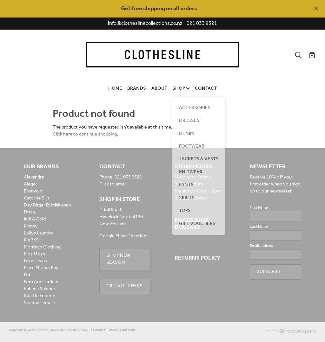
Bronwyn (33, 191)
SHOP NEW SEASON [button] (118, 259)
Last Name (259, 227)
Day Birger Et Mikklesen (47, 205)
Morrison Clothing (42, 247)
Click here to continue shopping (85, 134)
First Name (259, 208)
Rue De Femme (39, 295)
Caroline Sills (37, 198)
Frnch (29, 212)
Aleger (30, 184)
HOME (115, 88)
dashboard (98, 330)
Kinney (31, 226)
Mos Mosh (34, 254)
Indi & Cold (35, 219)
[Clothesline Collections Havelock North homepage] (162, 54)
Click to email (112, 184)
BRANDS (136, 88)
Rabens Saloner (39, 288)
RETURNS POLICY (198, 258)
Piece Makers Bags (42, 267)
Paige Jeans (35, 260)
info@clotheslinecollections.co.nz (145, 23)
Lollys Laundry (38, 233)
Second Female (39, 302)
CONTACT (206, 88)
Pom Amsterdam (41, 281)
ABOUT (159, 88)
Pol (27, 274)
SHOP (181, 88)
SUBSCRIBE (269, 271)
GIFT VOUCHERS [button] (124, 286)
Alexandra (34, 177)
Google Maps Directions (124, 236)
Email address (261, 246)
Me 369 (31, 240)
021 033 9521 (128, 177)
